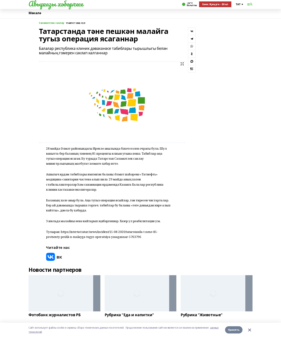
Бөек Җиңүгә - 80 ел (215, 4)
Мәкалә (34, 13)
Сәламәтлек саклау (51, 23)
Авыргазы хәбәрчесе (55, 4)
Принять (234, 329)
